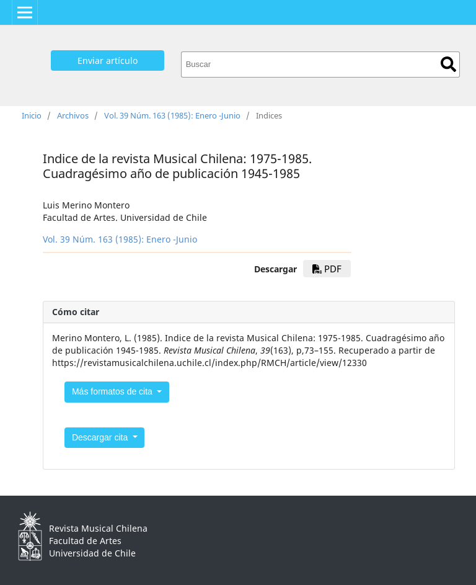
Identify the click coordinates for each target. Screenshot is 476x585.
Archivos (73, 115)
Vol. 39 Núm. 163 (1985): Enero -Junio (172, 115)
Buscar (448, 64)
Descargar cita (101, 437)
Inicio (32, 115)
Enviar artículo (107, 60)
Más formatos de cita (113, 391)
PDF (327, 268)
